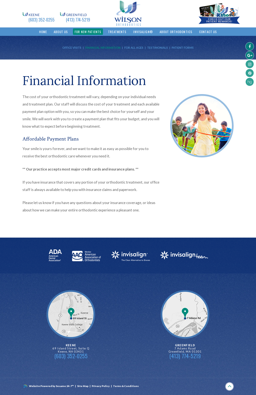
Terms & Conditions (126, 386)
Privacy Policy (101, 386)
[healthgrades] (249, 82)
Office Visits (71, 47)
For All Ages (133, 47)
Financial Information (102, 47)
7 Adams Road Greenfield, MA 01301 (185, 348)
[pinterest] (249, 73)
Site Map (82, 386)
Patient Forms (183, 47)
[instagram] (249, 64)
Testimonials (157, 47)
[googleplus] (249, 55)
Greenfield (76, 14)
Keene (34, 14)
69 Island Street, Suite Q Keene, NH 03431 (70, 348)
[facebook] (249, 46)
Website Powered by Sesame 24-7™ (48, 386)
